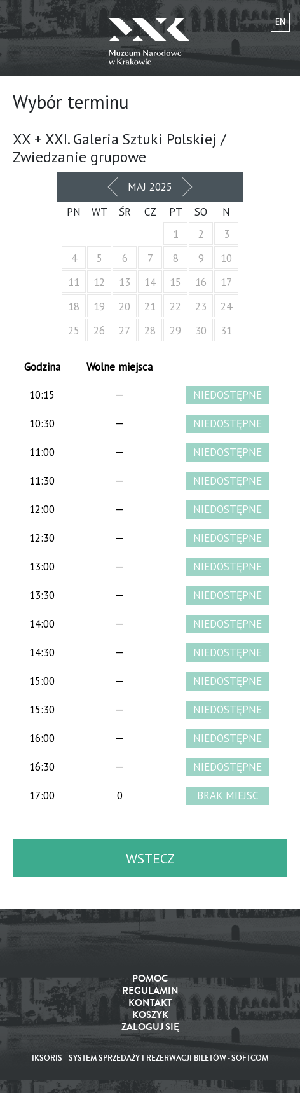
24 (226, 306)
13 (124, 282)
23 (201, 306)
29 (175, 331)
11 (73, 282)
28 (150, 331)
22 (175, 306)
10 (226, 258)
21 (150, 306)
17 (226, 282)
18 (73, 306)
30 (201, 331)
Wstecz (150, 858)
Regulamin (150, 991)
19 (99, 306)
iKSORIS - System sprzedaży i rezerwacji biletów (129, 1058)
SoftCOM (249, 1058)
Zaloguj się (150, 1027)
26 (99, 331)
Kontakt (150, 1003)
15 (175, 282)
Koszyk (150, 1015)
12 (99, 282)
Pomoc (150, 979)
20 (124, 306)
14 (150, 282)
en (280, 22)
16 (201, 282)
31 (226, 331)
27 (124, 331)
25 (73, 331)
